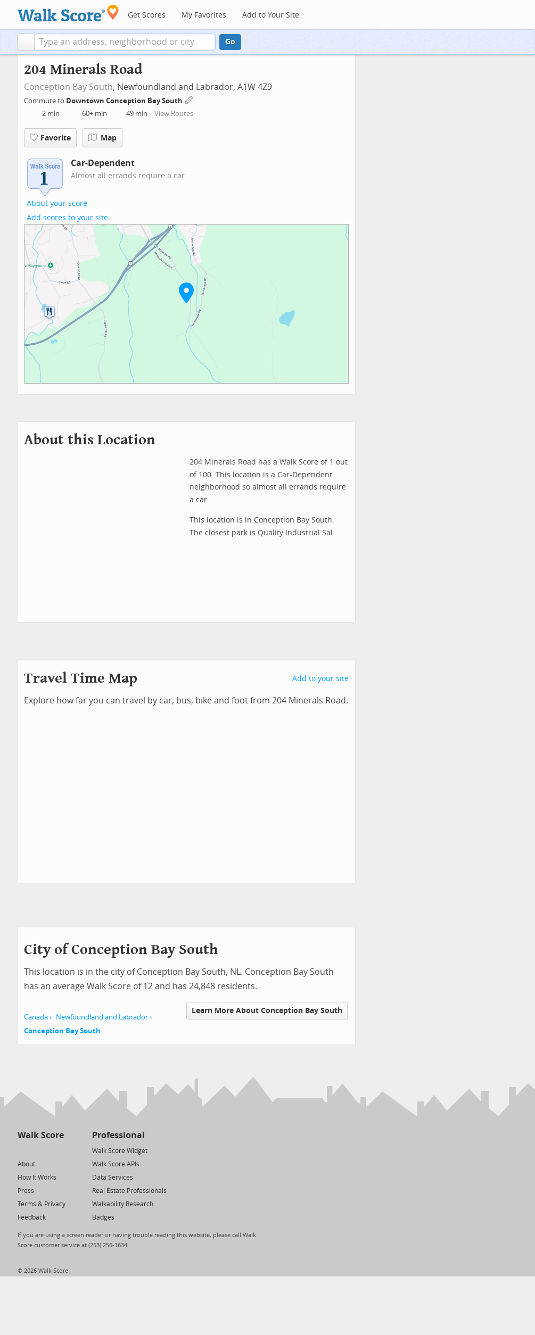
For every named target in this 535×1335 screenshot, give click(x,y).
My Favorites (204, 15)
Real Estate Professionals (129, 1191)
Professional (118, 1135)
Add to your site (320, 678)
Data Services (112, 1177)
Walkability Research (122, 1204)
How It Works (37, 1177)
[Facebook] (40, 1150)
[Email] (57, 1150)
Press (26, 1191)
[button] (26, 42)
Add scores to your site (67, 217)
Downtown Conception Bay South (125, 101)
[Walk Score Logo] (68, 13)
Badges (103, 1217)
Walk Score (41, 1135)
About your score (57, 203)
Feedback (32, 1217)
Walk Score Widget (119, 1151)
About (26, 1164)
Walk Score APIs (115, 1164)
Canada (36, 1017)
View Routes (173, 114)
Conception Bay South (68, 87)
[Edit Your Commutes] (189, 99)
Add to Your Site (270, 15)
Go (230, 41)
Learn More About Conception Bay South (267, 1010)
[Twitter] (24, 1150)
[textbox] (125, 42)
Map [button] (102, 138)
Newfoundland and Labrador (102, 1017)
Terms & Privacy (41, 1204)
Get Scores (147, 15)
